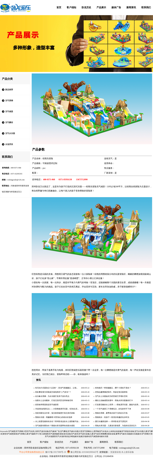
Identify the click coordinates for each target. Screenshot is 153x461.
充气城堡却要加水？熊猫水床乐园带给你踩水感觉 (55, 426)
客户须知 (71, 7)
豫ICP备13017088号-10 (55, 452)
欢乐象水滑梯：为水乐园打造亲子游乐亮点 (52, 396)
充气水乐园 (10, 133)
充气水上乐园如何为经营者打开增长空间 (111, 396)
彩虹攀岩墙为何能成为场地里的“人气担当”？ (53, 392)
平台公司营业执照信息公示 (31, 452)
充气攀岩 (9, 122)
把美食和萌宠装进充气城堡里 (47, 405)
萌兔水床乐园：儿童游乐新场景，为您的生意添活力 (115, 426)
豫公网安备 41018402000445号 (82, 452)
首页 (58, 7)
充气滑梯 (9, 100)
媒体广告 (116, 7)
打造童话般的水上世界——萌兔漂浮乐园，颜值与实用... (117, 405)
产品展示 (101, 7)
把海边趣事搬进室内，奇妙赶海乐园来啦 (111, 392)
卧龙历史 (86, 7)
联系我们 (146, 7)
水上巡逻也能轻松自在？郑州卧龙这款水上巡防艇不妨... (57, 421)
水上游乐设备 (127, 452)
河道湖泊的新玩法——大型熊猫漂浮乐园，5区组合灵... (57, 409)
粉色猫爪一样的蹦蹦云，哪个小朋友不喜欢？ (113, 388)
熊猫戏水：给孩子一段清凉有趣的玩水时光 (112, 417)
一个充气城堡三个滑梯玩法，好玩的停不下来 (113, 409)
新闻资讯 (131, 7)
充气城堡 (9, 111)
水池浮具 (9, 144)
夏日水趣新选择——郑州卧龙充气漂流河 (111, 421)
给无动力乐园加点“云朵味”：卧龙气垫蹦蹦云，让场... (56, 388)
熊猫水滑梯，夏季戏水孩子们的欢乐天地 (111, 413)
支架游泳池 (115, 452)
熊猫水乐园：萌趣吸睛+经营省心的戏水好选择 (53, 417)
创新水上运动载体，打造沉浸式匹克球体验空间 (54, 400)
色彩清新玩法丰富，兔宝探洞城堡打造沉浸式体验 (55, 413)
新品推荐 (9, 89)
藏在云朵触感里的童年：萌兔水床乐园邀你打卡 (114, 400)
